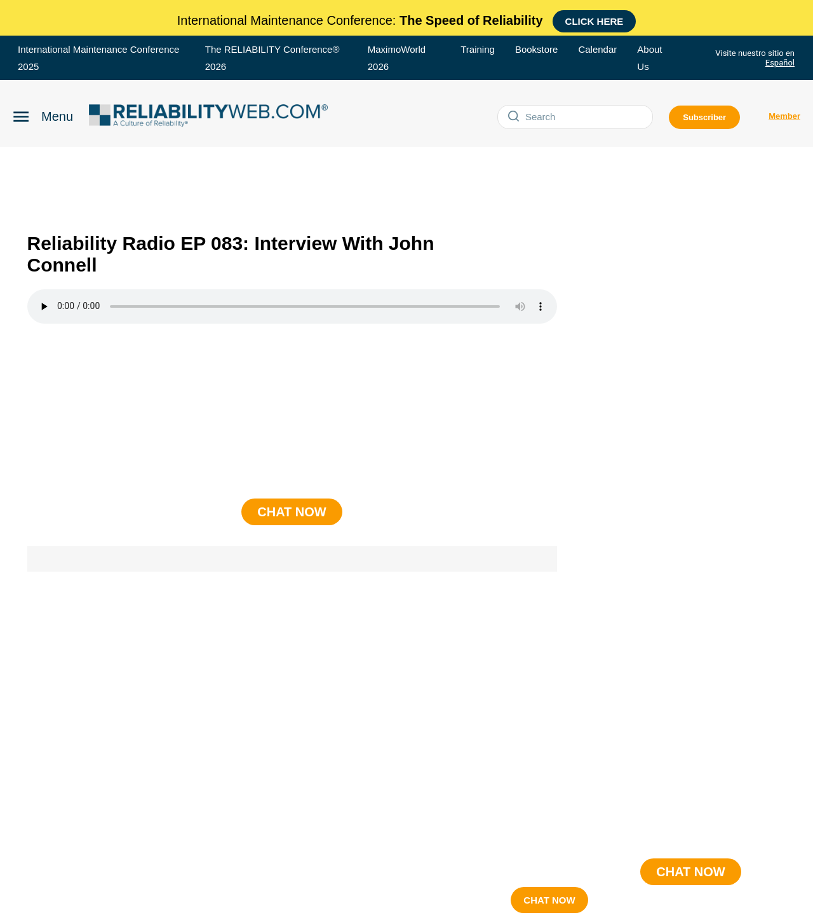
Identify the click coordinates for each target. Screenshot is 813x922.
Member (784, 116)
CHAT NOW (549, 900)
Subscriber (704, 117)
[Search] (586, 117)
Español (780, 62)
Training (477, 49)
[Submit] (514, 117)
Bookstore (536, 49)
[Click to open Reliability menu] (43, 115)
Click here (594, 21)
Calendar (597, 49)
